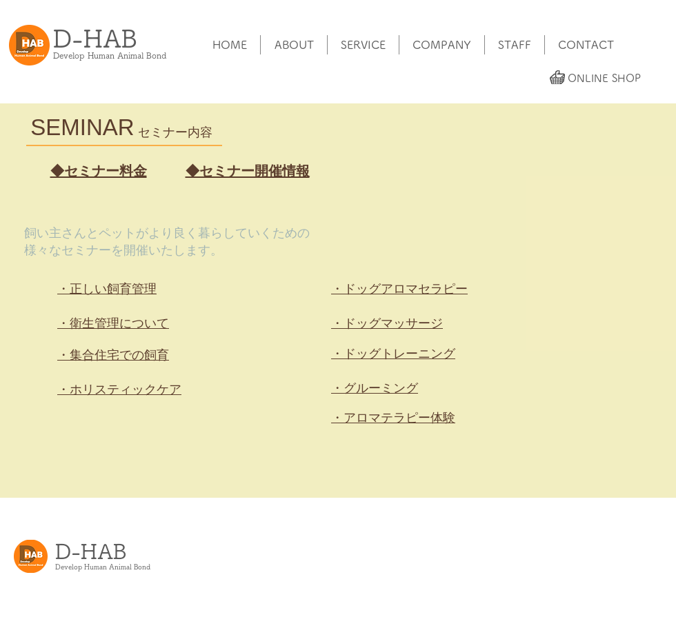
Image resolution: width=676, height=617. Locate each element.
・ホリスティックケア (119, 389)
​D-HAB (95, 38)
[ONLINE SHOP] (604, 77)
